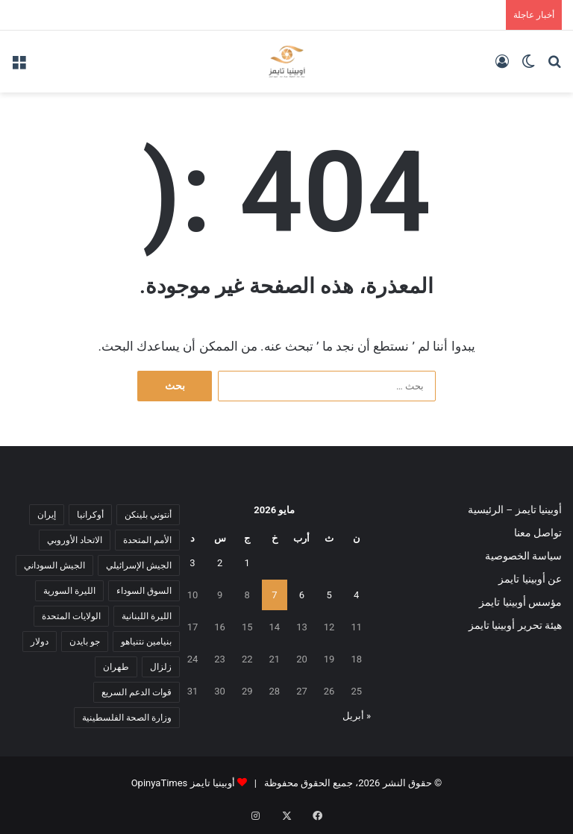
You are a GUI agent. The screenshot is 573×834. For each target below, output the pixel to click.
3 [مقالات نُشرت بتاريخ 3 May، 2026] (192, 562)
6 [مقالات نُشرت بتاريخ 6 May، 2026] (301, 595)
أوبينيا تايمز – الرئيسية (515, 509)
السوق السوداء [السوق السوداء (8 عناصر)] (144, 591)
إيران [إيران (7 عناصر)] (46, 515)
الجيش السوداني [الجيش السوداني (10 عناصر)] (54, 565)
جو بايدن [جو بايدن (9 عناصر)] (84, 641)
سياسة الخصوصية (523, 556)
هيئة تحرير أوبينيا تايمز (515, 625)
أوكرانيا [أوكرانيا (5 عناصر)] (90, 515)
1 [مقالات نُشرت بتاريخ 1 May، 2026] (247, 562)
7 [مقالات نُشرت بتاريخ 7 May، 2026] (274, 595)
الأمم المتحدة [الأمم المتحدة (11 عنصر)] (147, 540)
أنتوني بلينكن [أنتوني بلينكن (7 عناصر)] (148, 515)
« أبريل (356, 715)
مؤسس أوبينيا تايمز (520, 602)
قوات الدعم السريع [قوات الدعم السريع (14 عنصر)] (136, 692)
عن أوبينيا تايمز (530, 579)
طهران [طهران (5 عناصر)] (116, 667)
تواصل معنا (538, 533)
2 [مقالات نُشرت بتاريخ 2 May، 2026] (219, 562)
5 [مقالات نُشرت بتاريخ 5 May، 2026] (328, 595)
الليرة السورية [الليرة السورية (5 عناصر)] (69, 591)
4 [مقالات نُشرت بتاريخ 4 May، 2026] (356, 595)
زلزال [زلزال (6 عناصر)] (161, 667)
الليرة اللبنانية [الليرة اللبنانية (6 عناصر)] (147, 616)
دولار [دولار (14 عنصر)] (39, 641)
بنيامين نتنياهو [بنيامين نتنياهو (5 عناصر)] (146, 641)
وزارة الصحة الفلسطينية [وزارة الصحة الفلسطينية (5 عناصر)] (127, 717)
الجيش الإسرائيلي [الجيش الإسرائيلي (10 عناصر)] (139, 565)
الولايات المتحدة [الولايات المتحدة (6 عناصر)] (71, 616)
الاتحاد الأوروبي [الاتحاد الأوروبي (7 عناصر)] (74, 540)
